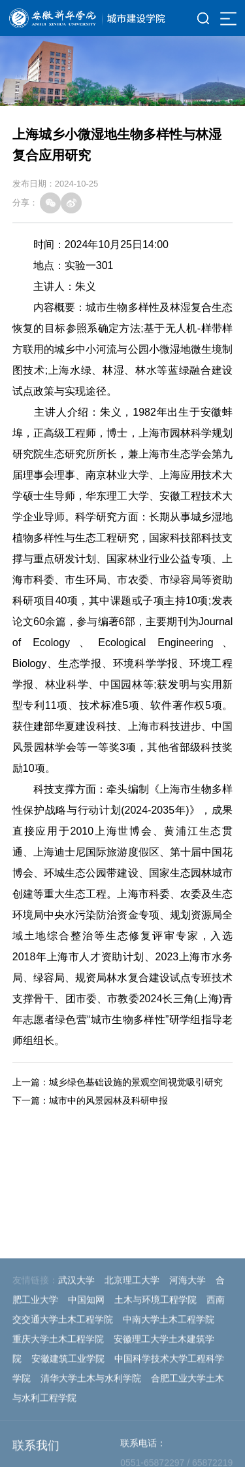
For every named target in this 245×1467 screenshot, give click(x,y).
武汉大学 (76, 1400)
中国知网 (86, 1420)
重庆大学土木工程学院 (58, 1459)
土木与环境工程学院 (155, 1420)
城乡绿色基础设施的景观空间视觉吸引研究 (136, 1082)
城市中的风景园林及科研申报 (108, 1100)
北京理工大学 (132, 1400)
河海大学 (187, 1400)
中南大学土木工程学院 (168, 1439)
